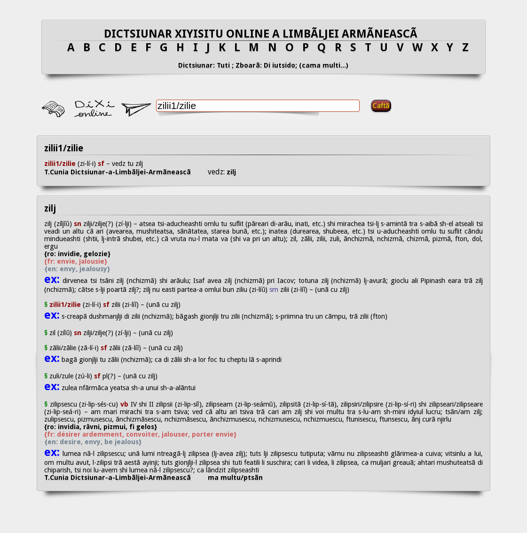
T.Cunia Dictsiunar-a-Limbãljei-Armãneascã (126, 172)
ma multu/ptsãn (235, 477)
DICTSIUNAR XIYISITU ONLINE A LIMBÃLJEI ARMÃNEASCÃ (263, 33)
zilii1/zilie (63, 148)
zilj (230, 172)
